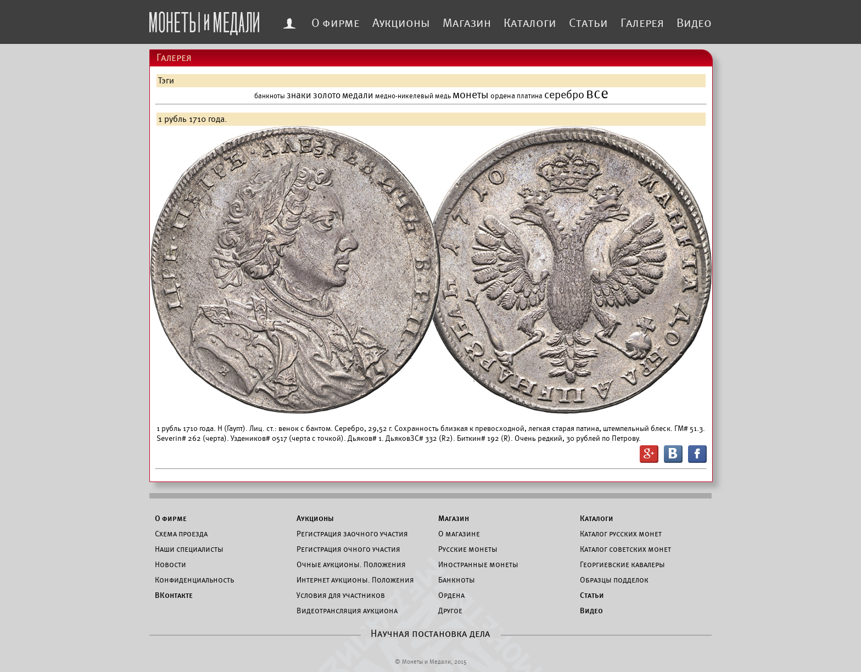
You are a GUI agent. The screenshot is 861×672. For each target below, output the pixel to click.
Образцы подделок (614, 579)
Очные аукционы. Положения (351, 564)
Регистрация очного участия (348, 549)
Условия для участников (341, 595)
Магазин (467, 23)
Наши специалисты (189, 549)
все (597, 94)
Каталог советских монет (625, 549)
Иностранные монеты (478, 564)
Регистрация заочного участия (352, 533)
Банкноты (456, 579)
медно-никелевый (404, 96)
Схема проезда (181, 533)
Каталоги (530, 23)
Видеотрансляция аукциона (347, 610)
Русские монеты (467, 549)
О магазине (459, 533)
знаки (299, 95)
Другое (450, 610)
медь (443, 96)
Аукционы (401, 23)
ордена (502, 95)
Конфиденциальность (194, 579)
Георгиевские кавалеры (622, 564)
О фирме (335, 23)
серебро (564, 95)
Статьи (588, 23)
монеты (470, 95)
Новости (170, 564)
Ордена (451, 595)
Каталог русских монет (621, 533)
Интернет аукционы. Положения (355, 579)
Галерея (642, 23)
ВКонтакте (174, 595)
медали (357, 95)
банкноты (269, 96)
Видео (694, 23)
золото (326, 95)
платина (530, 96)
